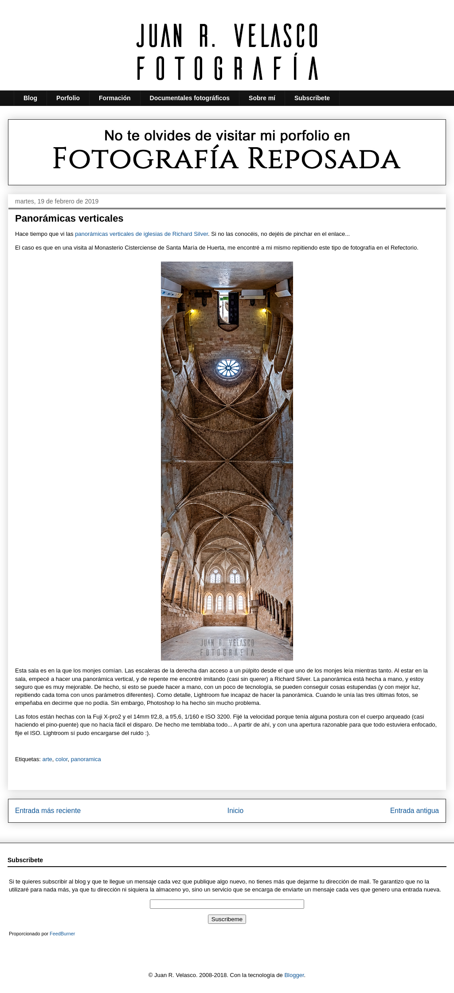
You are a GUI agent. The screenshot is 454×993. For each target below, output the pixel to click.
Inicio (235, 810)
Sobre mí (262, 98)
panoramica (86, 759)
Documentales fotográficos (190, 98)
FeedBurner (62, 933)
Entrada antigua (414, 810)
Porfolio (68, 98)
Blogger (294, 975)
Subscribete (312, 98)
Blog (30, 98)
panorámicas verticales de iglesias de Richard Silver (141, 234)
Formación (115, 98)
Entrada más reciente (48, 810)
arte (47, 759)
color (61, 759)
